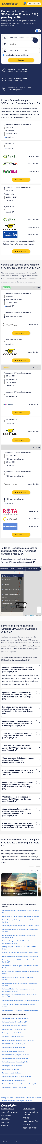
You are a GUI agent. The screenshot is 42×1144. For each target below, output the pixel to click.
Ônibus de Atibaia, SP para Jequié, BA (14, 1022)
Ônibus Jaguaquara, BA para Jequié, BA (15, 1062)
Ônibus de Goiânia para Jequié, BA (13, 1044)
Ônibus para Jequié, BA (24, 1101)
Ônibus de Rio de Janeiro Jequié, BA (14, 1080)
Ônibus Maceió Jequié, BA (10, 1069)
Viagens (26, 1124)
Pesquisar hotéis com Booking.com (17, 55)
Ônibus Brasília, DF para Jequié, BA (14, 1029)
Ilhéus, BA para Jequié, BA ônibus (13, 1051)
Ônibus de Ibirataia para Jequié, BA (13, 1047)
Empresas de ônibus (32, 1121)
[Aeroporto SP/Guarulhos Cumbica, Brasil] (24, 37)
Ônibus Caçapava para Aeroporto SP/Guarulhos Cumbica (20, 925)
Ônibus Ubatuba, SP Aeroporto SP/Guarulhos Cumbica (20, 1010)
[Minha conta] (24, 3)
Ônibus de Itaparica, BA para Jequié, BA (15, 1058)
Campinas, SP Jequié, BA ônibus (13, 1036)
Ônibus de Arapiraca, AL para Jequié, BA (15, 1018)
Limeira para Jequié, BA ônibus (12, 1066)
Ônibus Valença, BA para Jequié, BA (14, 1087)
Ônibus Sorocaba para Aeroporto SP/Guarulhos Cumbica (20, 1000)
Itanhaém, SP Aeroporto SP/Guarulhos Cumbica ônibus (20, 952)
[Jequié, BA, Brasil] (24, 44)
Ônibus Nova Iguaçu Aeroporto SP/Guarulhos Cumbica (20, 956)
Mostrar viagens (21, 180)
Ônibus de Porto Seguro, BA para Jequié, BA (16, 1076)
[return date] (31, 50)
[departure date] (15, 50)
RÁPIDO (6, 367)
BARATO (7, 288)
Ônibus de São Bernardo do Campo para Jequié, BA (19, 1084)
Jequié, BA (33, 569)
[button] (39, 608)
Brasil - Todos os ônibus (17, 1098)
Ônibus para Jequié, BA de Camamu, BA (15, 1033)
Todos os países (30, 1128)
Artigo (26, 1118)
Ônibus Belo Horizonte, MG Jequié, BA (14, 1025)
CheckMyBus (4, 1098)
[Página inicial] (11, 3)
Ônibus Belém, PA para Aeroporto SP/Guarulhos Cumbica (20, 916)
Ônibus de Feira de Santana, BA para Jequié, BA (18, 1040)
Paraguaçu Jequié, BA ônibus (11, 1073)
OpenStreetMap (30, 615)
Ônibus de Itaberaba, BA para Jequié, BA (15, 1055)
